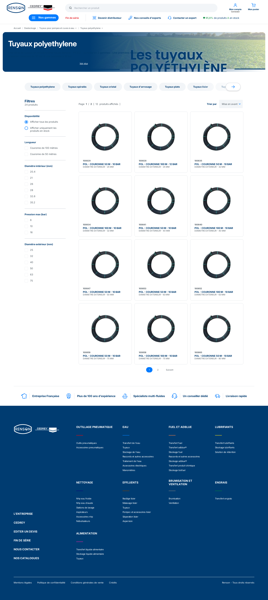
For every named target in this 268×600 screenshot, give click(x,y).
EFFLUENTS (130, 482)
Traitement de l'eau (132, 460)
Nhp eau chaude (84, 502)
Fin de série (72, 17)
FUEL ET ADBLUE (180, 427)
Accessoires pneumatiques (89, 447)
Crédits (113, 581)
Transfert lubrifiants (224, 443)
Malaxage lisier (130, 502)
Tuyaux (126, 447)
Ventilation (174, 502)
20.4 (32, 171)
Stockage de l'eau (131, 452)
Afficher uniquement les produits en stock (43, 129)
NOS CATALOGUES (26, 557)
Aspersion (128, 520)
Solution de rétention (225, 452)
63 (31, 274)
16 (31, 232)
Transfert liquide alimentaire (90, 548)
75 (31, 280)
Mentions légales (23, 581)
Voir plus (84, 63)
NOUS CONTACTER (26, 548)
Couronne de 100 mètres (44, 147)
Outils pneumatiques (86, 443)
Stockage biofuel (177, 469)
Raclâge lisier (129, 498)
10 (31, 226)
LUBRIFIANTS (224, 427)
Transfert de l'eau (131, 443)
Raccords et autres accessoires (138, 456)
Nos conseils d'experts (144, 18)
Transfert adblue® (177, 447)
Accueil (17, 28)
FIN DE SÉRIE (22, 539)
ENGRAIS (221, 482)
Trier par (212, 104)
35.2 (32, 202)
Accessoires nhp (84, 515)
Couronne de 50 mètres (43, 154)
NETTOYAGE (84, 482)
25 (31, 249)
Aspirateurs (82, 511)
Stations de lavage (85, 507)
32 (31, 256)
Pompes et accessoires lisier (137, 511)
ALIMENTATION (86, 532)
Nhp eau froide (83, 498)
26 (31, 183)
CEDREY (19, 521)
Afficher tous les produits (44, 121)
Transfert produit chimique (182, 465)
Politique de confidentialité (51, 581)
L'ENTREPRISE (23, 512)
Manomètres (129, 469)
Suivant (169, 370)
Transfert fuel (175, 443)
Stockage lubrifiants (224, 447)
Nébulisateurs (83, 520)
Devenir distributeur (107, 17)
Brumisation (174, 498)
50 (31, 268)
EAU (125, 427)
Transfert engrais (223, 498)
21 (31, 177)
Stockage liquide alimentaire (90, 553)
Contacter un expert (182, 17)
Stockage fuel (175, 452)
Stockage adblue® (178, 460)
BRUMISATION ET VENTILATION (180, 482)
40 (31, 262)
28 (31, 190)
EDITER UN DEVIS (25, 530)
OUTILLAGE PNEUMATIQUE (94, 427)
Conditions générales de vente (87, 581)
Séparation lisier (130, 515)
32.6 (32, 196)
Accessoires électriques (134, 465)
